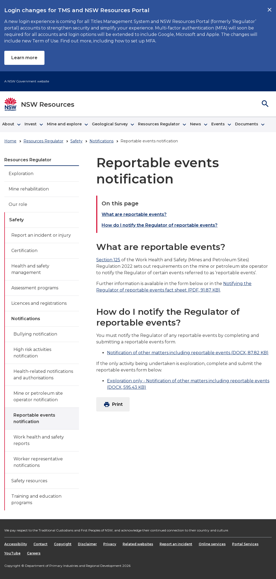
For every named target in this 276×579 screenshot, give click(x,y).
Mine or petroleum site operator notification (38, 396)
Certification (24, 250)
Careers (33, 553)
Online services (212, 544)
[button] (11, 124)
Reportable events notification (34, 418)
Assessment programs (34, 287)
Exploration (21, 173)
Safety (76, 141)
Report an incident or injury (41, 235)
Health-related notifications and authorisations (43, 374)
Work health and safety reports (38, 440)
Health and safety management (30, 269)
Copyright (62, 544)
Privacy (109, 544)
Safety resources (29, 480)
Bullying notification (35, 334)
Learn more (24, 57)
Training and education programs (36, 499)
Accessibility (15, 544)
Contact (40, 544)
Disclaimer (87, 544)
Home (10, 141)
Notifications (101, 141)
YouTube (12, 553)
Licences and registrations (39, 303)
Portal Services (245, 544)
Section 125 (108, 259)
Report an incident (176, 544)
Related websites (138, 544)
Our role (18, 204)
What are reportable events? (134, 214)
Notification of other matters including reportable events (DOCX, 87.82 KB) (187, 352)
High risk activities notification (32, 353)
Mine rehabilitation (29, 189)
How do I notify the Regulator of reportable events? (160, 225)
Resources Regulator (43, 141)
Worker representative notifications (38, 462)
